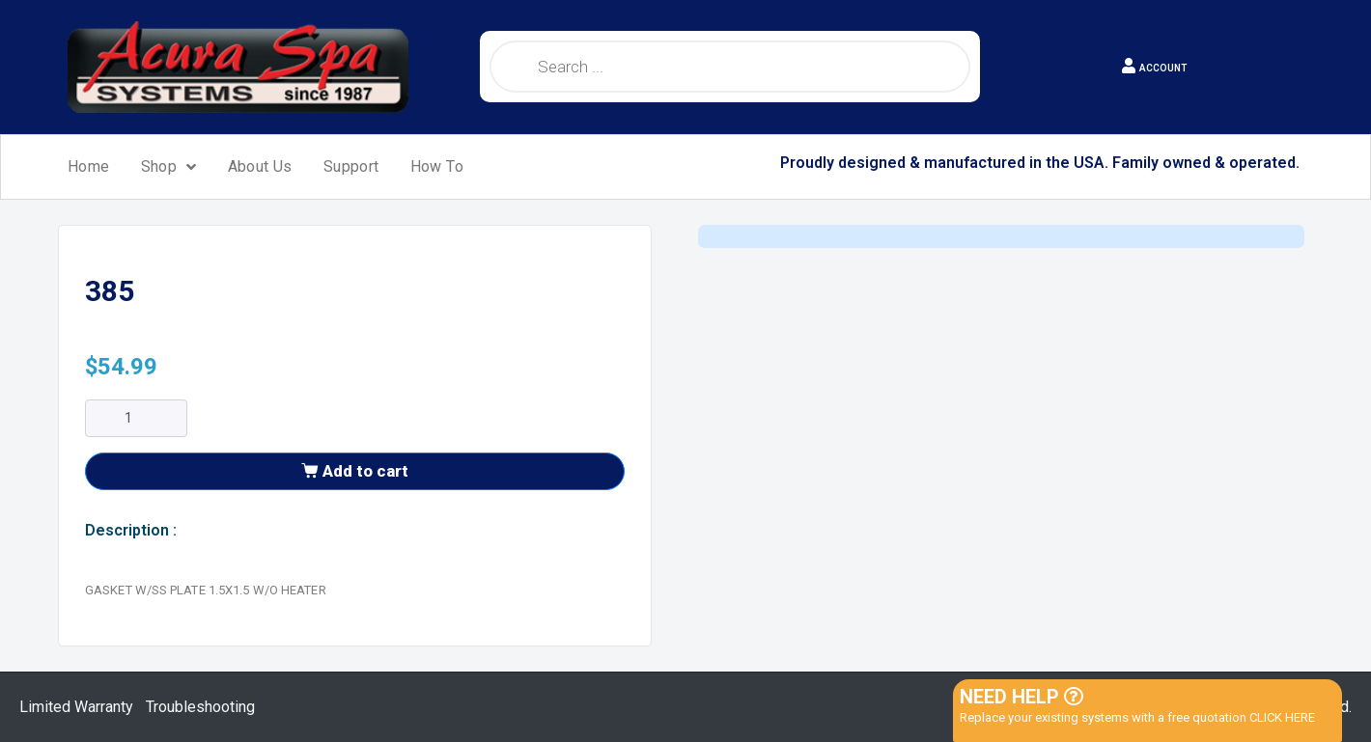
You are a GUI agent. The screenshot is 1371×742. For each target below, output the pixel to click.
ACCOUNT (1163, 68)
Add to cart (365, 471)
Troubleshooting (200, 707)
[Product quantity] (136, 418)
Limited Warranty (76, 707)
